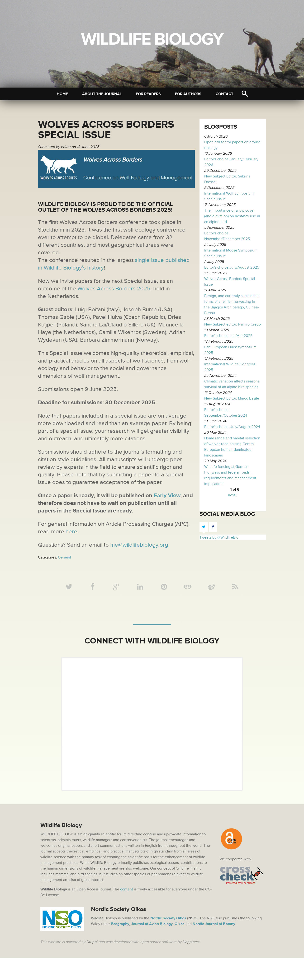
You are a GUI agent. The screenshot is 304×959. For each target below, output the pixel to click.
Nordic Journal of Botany (214, 924)
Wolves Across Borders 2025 (113, 288)
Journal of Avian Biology (152, 924)
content (126, 890)
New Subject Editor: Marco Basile (231, 398)
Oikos (180, 924)
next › (233, 495)
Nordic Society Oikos (168, 919)
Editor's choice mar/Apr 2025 (228, 335)
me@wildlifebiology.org (139, 544)
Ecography (120, 924)
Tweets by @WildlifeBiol (219, 537)
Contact (224, 94)
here (70, 531)
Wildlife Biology (152, 39)
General (64, 557)
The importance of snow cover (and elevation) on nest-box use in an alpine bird (232, 216)
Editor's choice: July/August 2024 (232, 426)
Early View (167, 495)
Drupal (92, 942)
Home (62, 94)
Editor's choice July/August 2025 (231, 267)
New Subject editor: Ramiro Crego (232, 324)
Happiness (191, 942)
